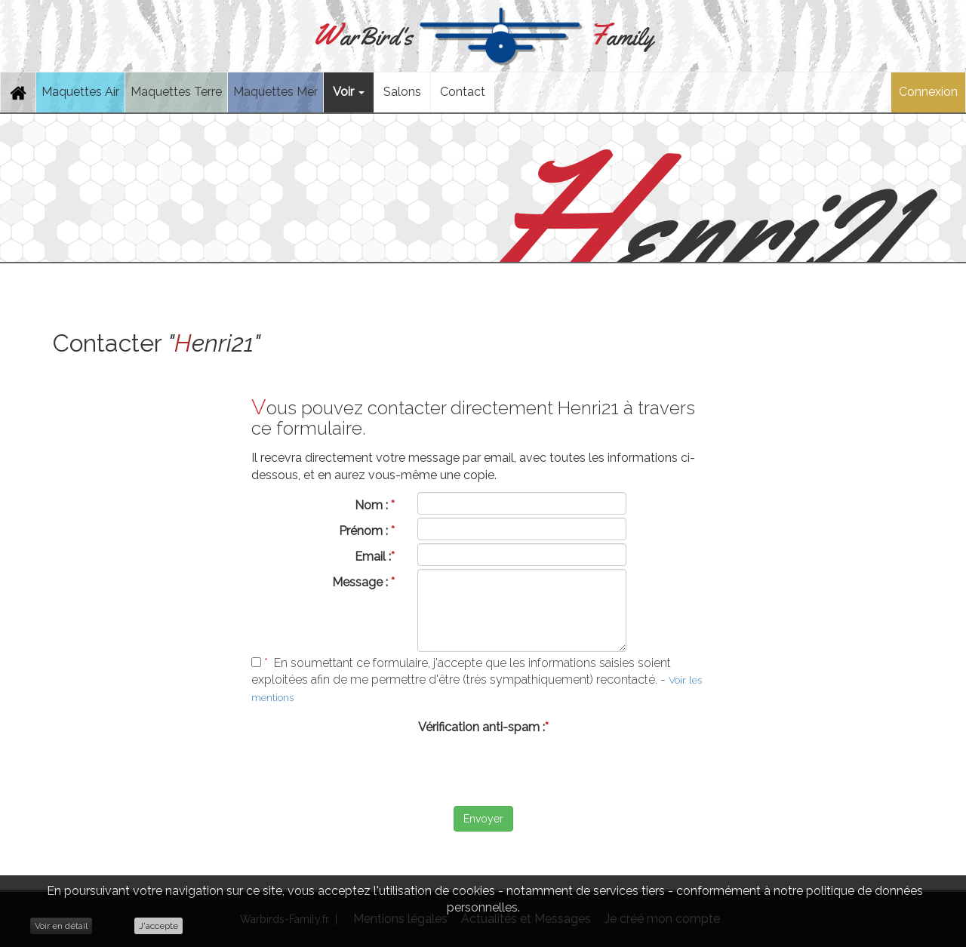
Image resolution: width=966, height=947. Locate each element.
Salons (402, 92)
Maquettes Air (80, 92)
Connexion (928, 92)
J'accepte (158, 926)
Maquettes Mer (275, 92)
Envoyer (483, 819)
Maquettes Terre (176, 92)
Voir (349, 92)
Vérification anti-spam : (483, 727)
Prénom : (367, 531)
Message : (363, 582)
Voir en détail (61, 926)
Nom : (375, 505)
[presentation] (483, 769)
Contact (462, 92)
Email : (375, 556)
